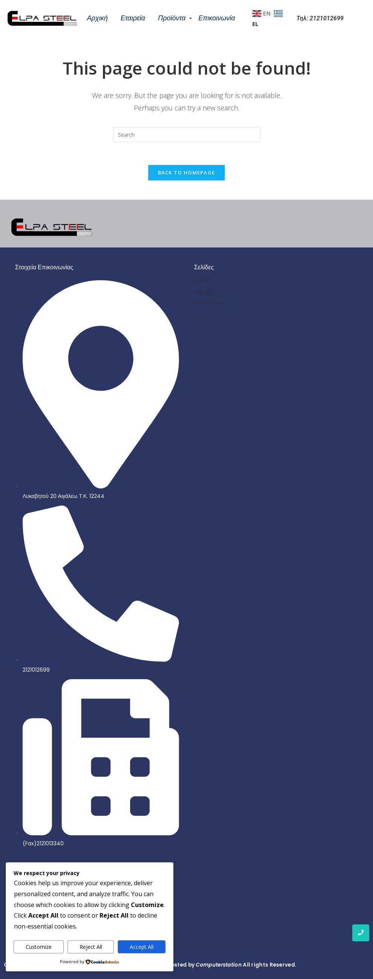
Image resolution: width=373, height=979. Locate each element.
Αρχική (97, 18)
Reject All (91, 946)
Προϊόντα (173, 18)
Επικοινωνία (216, 18)
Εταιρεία (133, 18)
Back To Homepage (186, 172)
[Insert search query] (186, 134)
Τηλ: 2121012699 (320, 18)
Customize (39, 946)
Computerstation (219, 964)
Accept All (141, 946)
